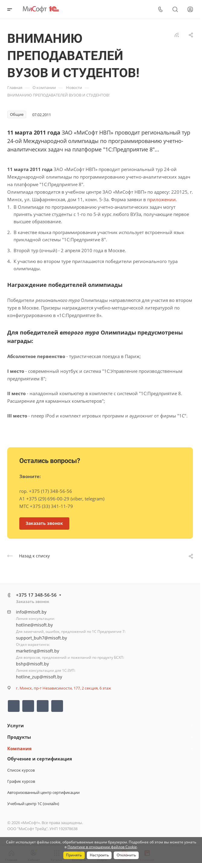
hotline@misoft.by (34, 625)
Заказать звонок (32, 601)
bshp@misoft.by (32, 664)
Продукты (19, 737)
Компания (19, 748)
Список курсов (21, 770)
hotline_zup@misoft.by (39, 677)
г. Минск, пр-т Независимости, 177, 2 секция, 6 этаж (63, 688)
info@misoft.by (31, 612)
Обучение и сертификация (39, 759)
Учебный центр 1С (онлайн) (33, 803)
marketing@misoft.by (37, 651)
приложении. (162, 199)
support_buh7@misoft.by (41, 638)
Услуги (15, 725)
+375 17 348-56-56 (36, 595)
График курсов (21, 781)
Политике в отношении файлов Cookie (102, 846)
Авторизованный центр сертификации (43, 792)
